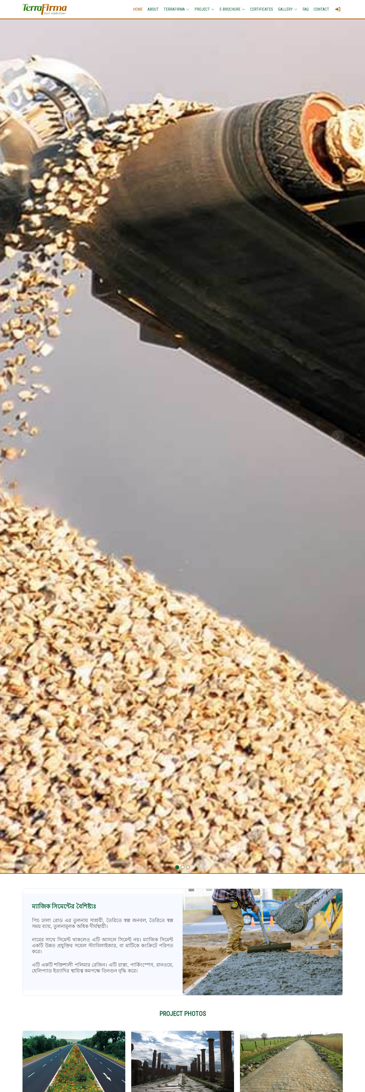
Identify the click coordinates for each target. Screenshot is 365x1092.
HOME (138, 9)
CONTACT (321, 9)
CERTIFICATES (261, 9)
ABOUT (153, 9)
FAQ (305, 9)
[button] (27, 436)
